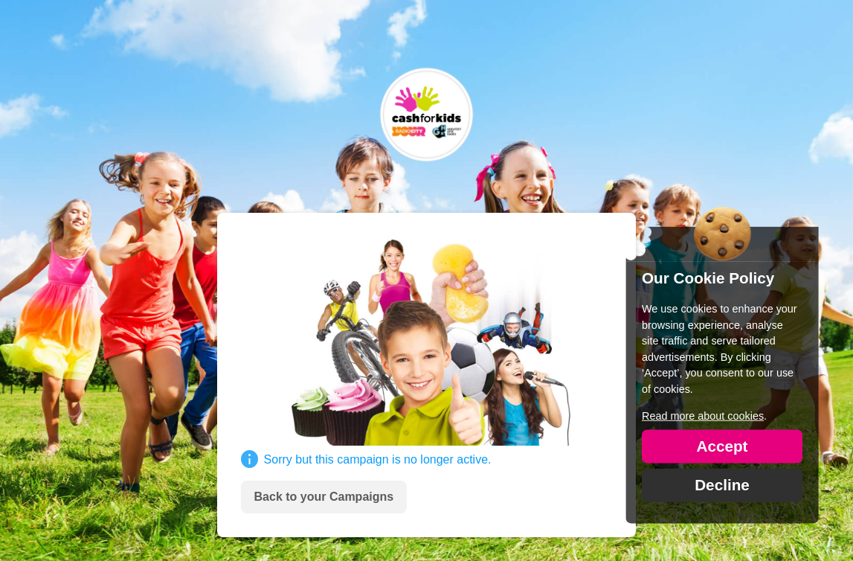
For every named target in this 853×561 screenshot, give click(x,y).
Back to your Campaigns (324, 496)
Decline (722, 484)
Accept (721, 445)
